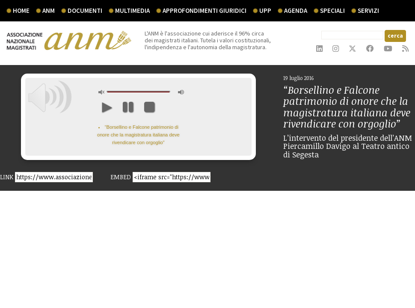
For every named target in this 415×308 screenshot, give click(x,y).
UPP (265, 10)
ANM (48, 10)
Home (21, 10)
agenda (295, 10)
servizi (368, 10)
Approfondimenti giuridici (204, 10)
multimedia (132, 10)
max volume (181, 92)
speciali (332, 10)
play (106, 107)
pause (127, 107)
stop (149, 107)
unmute (101, 92)
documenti (85, 10)
